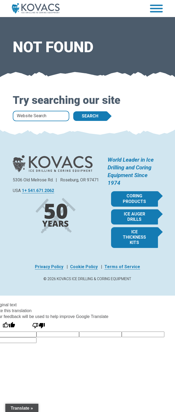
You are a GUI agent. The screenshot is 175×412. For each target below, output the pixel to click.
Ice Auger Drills (134, 216)
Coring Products (134, 198)
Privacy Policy (49, 266)
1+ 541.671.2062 (38, 190)
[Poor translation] (39, 325)
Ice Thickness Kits (134, 237)
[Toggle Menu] (156, 9)
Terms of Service (122, 266)
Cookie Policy (84, 266)
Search (90, 116)
